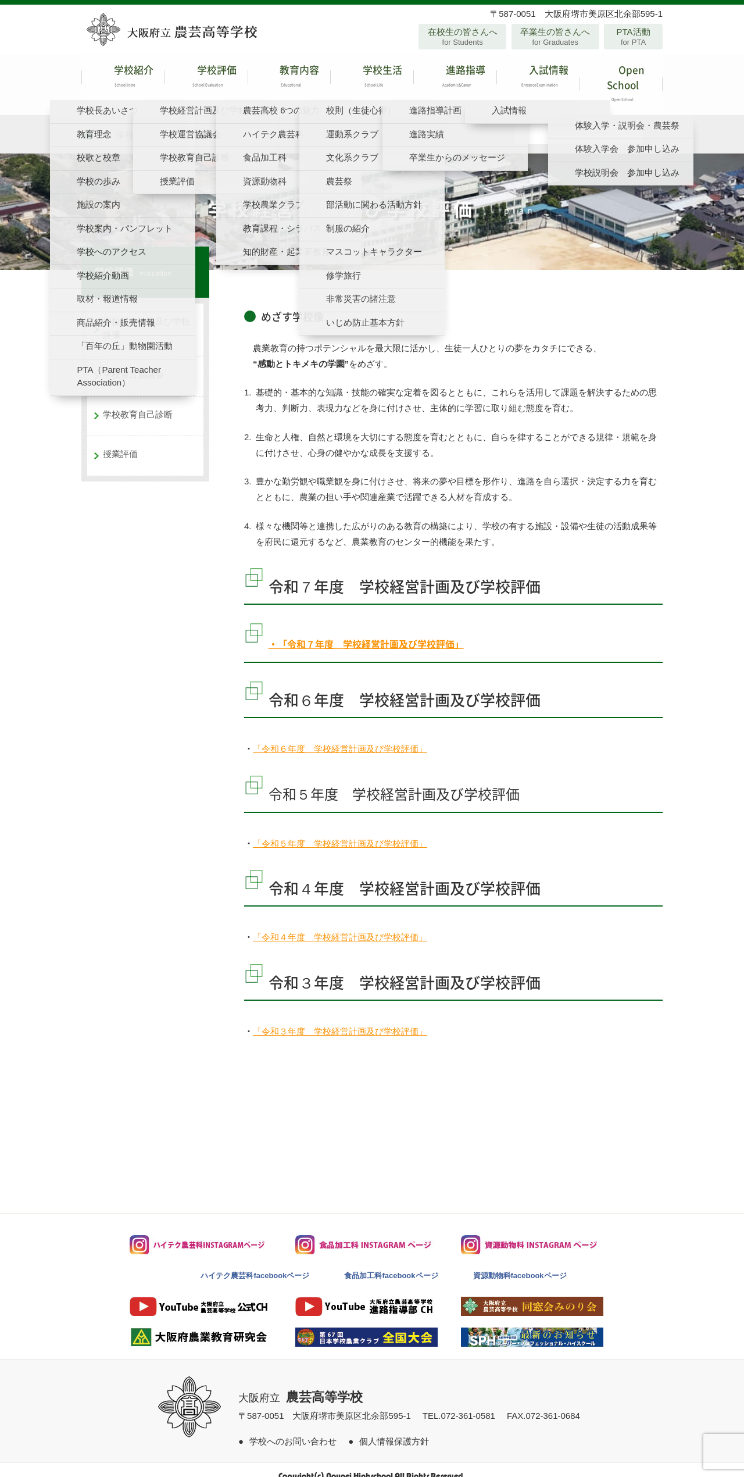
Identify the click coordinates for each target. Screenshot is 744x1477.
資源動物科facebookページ (520, 1263)
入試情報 (538, 78)
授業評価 (120, 442)
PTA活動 (633, 37)
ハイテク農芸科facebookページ (255, 1263)
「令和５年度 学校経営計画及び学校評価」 (340, 831)
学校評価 (206, 78)
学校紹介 (123, 78)
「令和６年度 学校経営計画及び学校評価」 (340, 736)
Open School (621, 78)
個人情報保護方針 (394, 1428)
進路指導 (455, 78)
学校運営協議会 (133, 362)
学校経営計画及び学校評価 (146, 315)
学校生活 (371, 78)
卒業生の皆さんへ (555, 37)
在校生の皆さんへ (462, 37)
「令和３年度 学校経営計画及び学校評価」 (340, 1018)
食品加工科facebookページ (391, 1263)
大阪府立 (300, 1386)
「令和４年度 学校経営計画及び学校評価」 (340, 925)
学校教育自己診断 (138, 401)
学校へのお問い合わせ (293, 1428)
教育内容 (289, 78)
